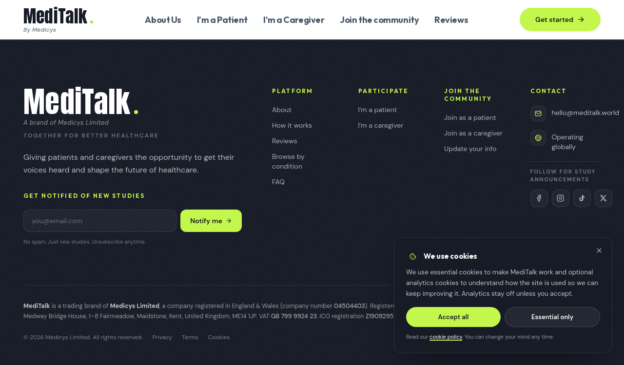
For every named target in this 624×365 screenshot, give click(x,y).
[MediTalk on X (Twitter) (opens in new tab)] (603, 198)
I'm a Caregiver (293, 19)
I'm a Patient (222, 19)
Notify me (211, 220)
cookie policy (446, 339)
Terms (190, 337)
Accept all (454, 319)
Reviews (451, 19)
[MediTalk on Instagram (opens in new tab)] (560, 198)
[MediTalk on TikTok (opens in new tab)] (582, 198)
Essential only (551, 319)
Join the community (379, 19)
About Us (163, 19)
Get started (560, 19)
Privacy (162, 337)
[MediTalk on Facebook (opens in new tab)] (539, 198)
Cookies (219, 337)
